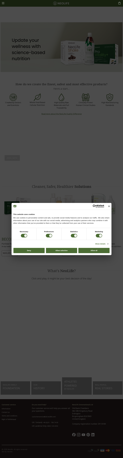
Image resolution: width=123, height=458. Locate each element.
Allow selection (61, 250)
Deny (29, 250)
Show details (100, 244)
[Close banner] (109, 206)
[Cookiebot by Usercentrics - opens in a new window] (94, 206)
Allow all (94, 250)
